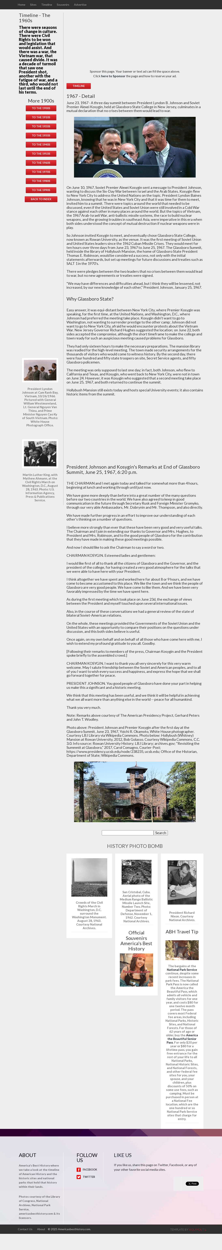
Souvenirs (63, 4)
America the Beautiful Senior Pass (182, 1038)
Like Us (123, 1155)
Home (21, 4)
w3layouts (197, 1229)
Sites (33, 4)
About (41, 1229)
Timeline (46, 4)
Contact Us (25, 1229)
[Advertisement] (41, 280)
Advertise (80, 4)
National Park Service (182, 969)
